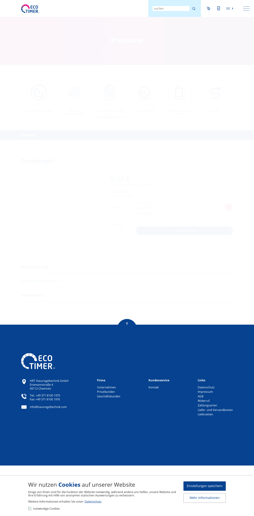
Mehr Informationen (205, 498)
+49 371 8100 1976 (48, 399)
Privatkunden (106, 392)
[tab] (127, 267)
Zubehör (29, 135)
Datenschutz (206, 387)
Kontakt (154, 387)
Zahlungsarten (207, 405)
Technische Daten (39, 281)
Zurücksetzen (145, 213)
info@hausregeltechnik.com (48, 407)
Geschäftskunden (108, 396)
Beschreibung (35, 267)
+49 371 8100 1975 (48, 395)
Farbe (114, 206)
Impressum (205, 392)
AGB (200, 396)
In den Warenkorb (184, 231)
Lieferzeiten (205, 414)
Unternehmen (106, 387)
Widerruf (204, 401)
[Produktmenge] (121, 230)
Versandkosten (145, 185)
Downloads (33, 295)
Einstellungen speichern (204, 486)
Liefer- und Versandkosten (215, 410)
